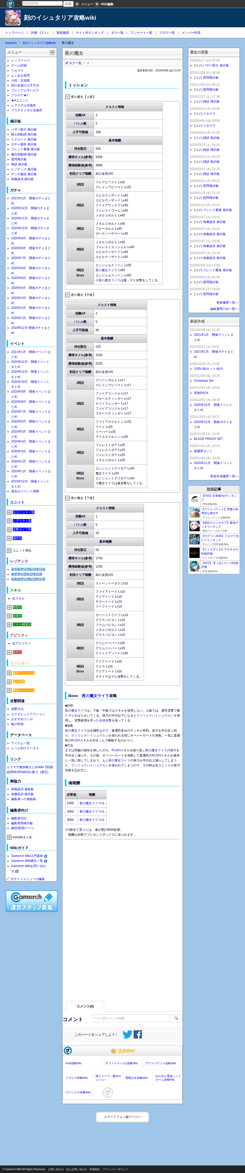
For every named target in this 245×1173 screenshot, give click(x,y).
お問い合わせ (56, 1169)
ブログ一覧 (167, 33)
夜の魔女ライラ (106, 270)
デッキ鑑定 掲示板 (24, 174)
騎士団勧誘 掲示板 (24, 134)
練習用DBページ (22, 828)
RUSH (75, 740)
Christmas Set (203, 381)
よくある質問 (20, 75)
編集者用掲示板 (22, 823)
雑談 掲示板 (19, 164)
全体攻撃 (105, 720)
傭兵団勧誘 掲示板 (24, 154)
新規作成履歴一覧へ (224, 476)
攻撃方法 (17, 709)
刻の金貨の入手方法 (25, 85)
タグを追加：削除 (88, 63)
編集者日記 (19, 818)
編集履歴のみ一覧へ (224, 309)
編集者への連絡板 (23, 799)
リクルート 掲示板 (24, 139)
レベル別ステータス (25, 748)
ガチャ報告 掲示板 (24, 144)
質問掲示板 (19, 159)
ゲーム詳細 (19, 65)
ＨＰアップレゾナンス (26, 574)
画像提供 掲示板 (22, 179)
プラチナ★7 (19, 95)
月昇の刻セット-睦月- (209, 369)
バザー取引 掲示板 (24, 129)
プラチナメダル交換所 (26, 110)
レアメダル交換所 (23, 105)
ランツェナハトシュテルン (155, 715)
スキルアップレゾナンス (28, 579)
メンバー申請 (191, 33)
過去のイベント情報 (25, 491)
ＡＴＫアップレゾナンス (28, 569)
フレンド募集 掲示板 (25, 149)
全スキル (18, 598)
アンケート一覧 (141, 33)
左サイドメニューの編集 (25, 879)
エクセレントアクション (28, 714)
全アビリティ (21, 643)
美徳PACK (201, 393)
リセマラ (17, 70)
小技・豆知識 (20, 80)
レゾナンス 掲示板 (24, 169)
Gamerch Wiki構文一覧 (27, 861)
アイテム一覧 (20, 743)
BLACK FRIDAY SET (208, 439)
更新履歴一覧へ (227, 302)
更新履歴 (62, 33)
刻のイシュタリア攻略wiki (60, 18)
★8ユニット (19, 100)
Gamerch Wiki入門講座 (27, 856)
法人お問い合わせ (76, 1169)
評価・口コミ (40, 33)
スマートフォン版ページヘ (122, 1117)
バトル (78, 123)
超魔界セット (203, 451)
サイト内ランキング (90, 33)
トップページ (14, 33)
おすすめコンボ (22, 719)
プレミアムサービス (25, 90)
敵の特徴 (17, 724)
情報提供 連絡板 (22, 789)
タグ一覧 (117, 33)
